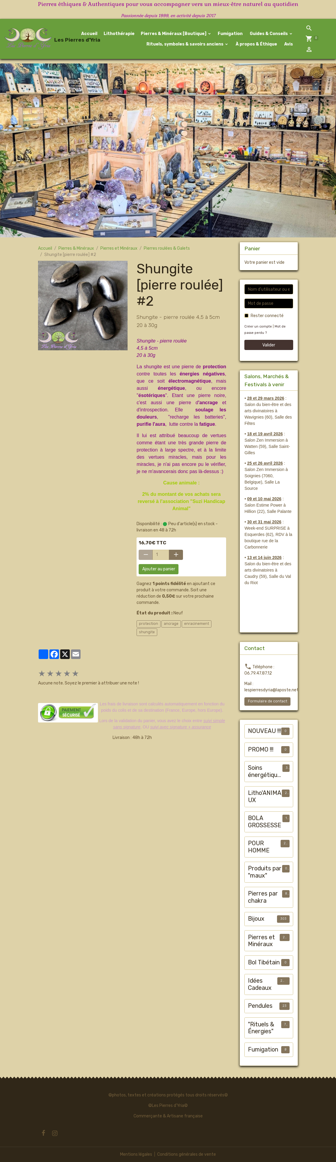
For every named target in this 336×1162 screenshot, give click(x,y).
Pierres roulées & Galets (167, 248)
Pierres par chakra (263, 897)
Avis (288, 44)
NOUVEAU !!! (264, 731)
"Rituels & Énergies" (261, 1028)
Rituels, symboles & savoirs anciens (185, 44)
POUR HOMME (259, 847)
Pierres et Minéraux (118, 248)
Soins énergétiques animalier (264, 771)
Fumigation (230, 33)
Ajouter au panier (158, 569)
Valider (268, 345)
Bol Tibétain (264, 962)
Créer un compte (258, 326)
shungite (147, 632)
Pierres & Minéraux (76, 248)
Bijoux (256, 918)
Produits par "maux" (264, 872)
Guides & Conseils (269, 33)
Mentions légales (136, 1154)
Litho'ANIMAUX (264, 797)
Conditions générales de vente (186, 1154)
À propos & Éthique (256, 44)
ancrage (171, 624)
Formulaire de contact (267, 701)
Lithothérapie (119, 33)
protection (148, 624)
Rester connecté (267, 315)
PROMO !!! (260, 749)
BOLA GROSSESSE (264, 822)
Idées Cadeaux (260, 984)
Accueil (89, 33)
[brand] (34, 39)
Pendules (260, 1005)
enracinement (196, 624)
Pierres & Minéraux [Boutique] (174, 33)
